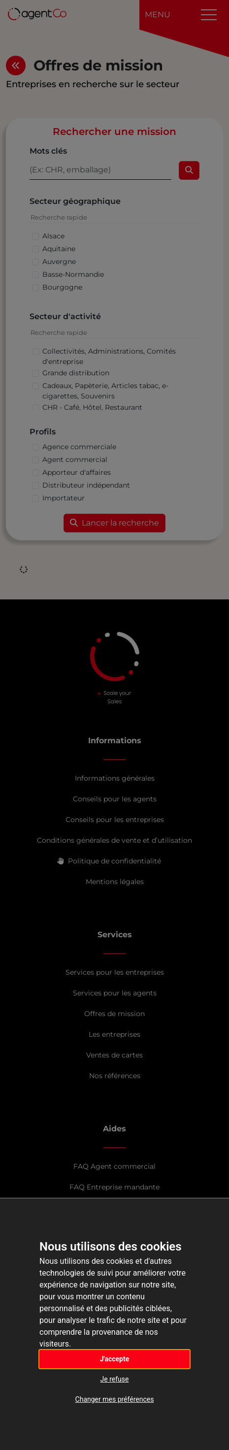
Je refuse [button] (114, 1379)
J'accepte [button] (115, 1359)
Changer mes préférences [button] (114, 1399)
